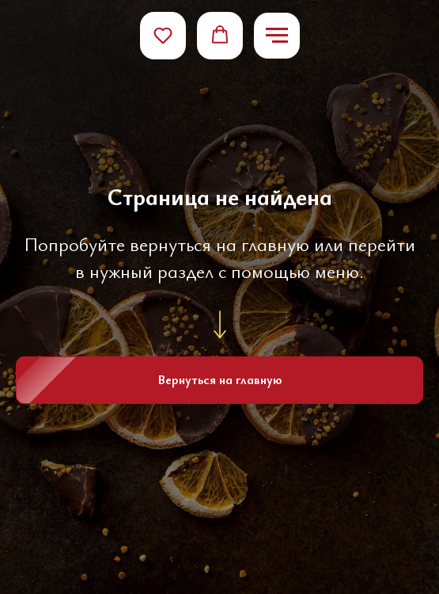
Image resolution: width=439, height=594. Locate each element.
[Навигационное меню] (277, 36)
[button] (162, 34)
